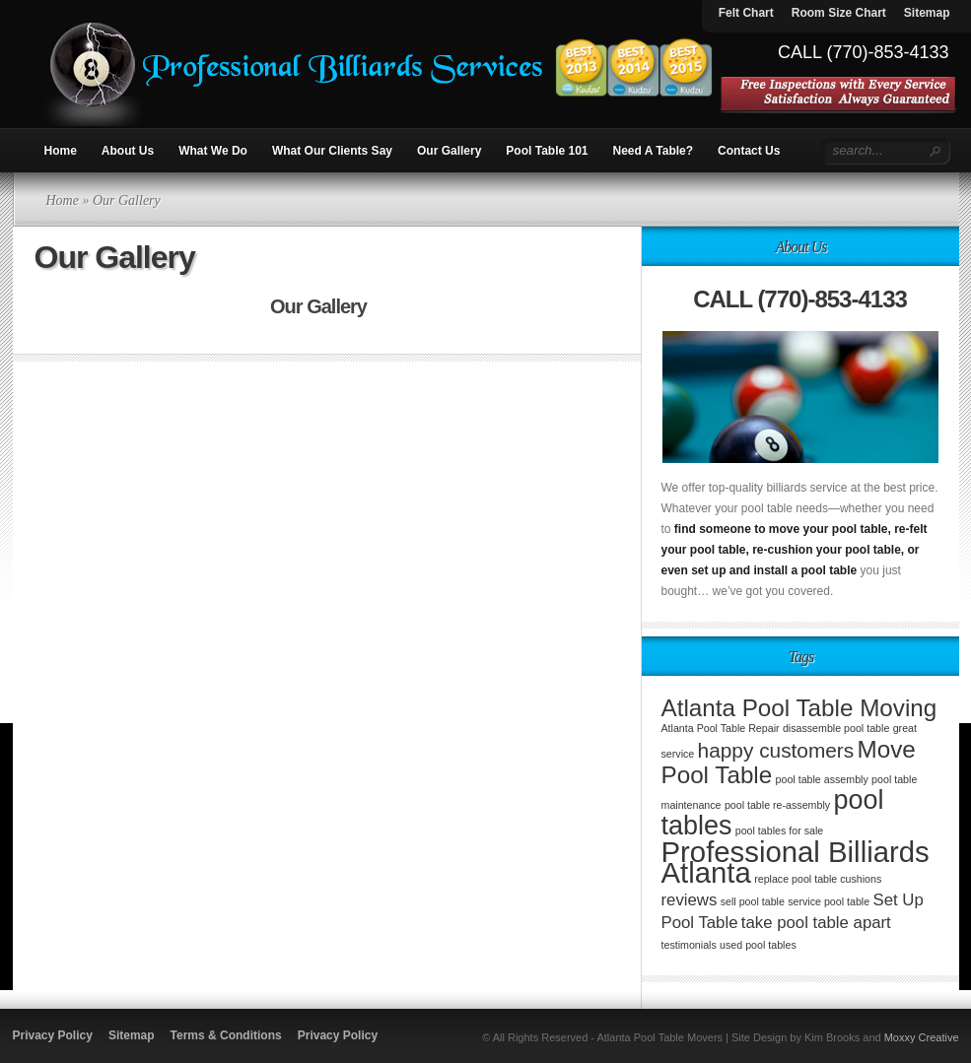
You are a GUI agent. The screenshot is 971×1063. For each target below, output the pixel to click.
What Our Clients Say (332, 151)
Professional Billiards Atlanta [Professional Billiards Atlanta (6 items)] (795, 862)
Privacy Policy (53, 1035)
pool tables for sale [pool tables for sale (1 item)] (779, 830)
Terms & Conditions (226, 1035)
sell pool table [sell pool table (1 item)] (753, 901)
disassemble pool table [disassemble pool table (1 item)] (836, 728)
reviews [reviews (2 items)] (689, 900)
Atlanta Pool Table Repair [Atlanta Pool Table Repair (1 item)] (720, 728)
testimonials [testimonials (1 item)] (689, 945)
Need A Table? (653, 151)
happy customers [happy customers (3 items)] (776, 750)
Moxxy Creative (921, 1037)
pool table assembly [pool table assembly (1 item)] (822, 779)
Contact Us (749, 151)
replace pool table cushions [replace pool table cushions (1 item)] (817, 879)
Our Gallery (449, 151)
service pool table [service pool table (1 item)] (828, 901)
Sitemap (131, 1035)
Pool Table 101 (547, 151)
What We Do (212, 151)
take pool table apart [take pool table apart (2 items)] (816, 922)
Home (60, 151)
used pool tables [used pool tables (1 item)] (758, 945)
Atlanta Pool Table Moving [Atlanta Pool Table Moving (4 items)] (799, 708)
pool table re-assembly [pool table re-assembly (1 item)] (777, 805)
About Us (128, 151)
